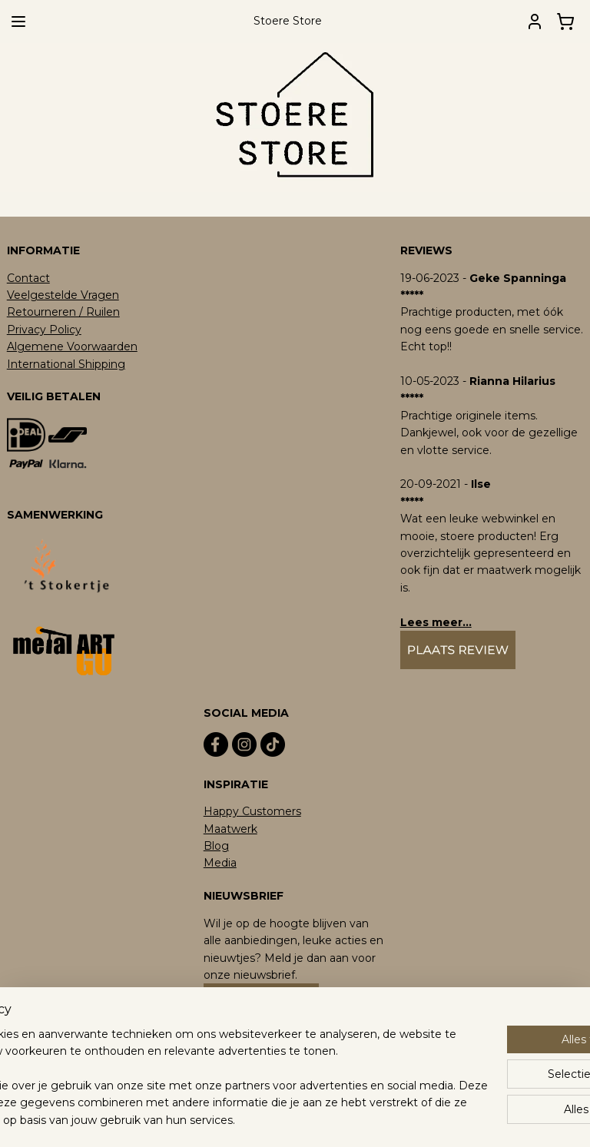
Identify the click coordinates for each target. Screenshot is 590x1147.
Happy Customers (252, 811)
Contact (28, 278)
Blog (216, 846)
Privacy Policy (44, 329)
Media (220, 863)
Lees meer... (436, 622)
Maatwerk (230, 829)
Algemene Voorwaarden (72, 346)
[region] (193, 1060)
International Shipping (66, 364)
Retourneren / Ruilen (63, 312)
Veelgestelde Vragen (63, 295)
